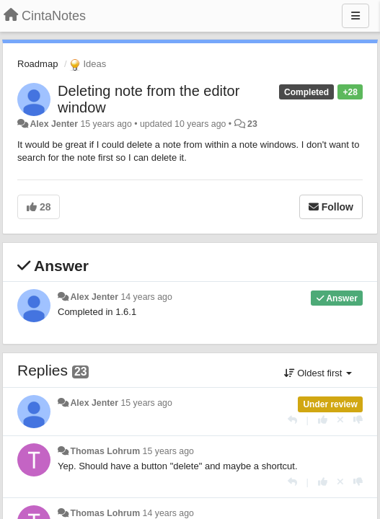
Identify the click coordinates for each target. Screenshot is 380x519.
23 (252, 124)
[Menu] (355, 16)
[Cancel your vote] (340, 419)
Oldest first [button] (318, 373)
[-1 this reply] (358, 419)
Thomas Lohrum (105, 451)
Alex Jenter (54, 124)
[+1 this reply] (322, 419)
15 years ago (146, 403)
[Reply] (292, 419)
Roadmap (37, 63)
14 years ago (146, 297)
